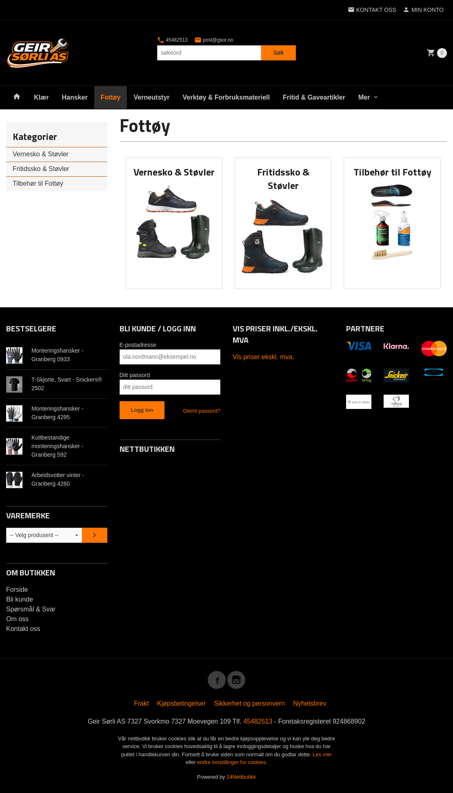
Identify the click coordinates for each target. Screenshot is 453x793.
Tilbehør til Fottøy (38, 183)
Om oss (17, 618)
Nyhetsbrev (309, 703)
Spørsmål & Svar (31, 609)
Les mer (322, 754)
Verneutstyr (151, 97)
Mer (364, 97)
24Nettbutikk (241, 777)
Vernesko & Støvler (41, 154)
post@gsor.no (213, 40)
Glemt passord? (201, 411)
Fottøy (111, 97)
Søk (278, 52)
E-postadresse (138, 345)
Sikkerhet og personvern (249, 703)
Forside (17, 589)
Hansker (74, 97)
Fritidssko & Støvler (41, 168)
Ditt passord (135, 375)
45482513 (172, 40)
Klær (41, 97)
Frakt (141, 703)
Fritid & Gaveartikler (314, 97)
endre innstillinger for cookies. (232, 762)
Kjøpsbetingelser (181, 703)
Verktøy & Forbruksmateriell (226, 97)
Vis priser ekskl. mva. (263, 356)
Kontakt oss (23, 628)
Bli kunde (19, 599)
